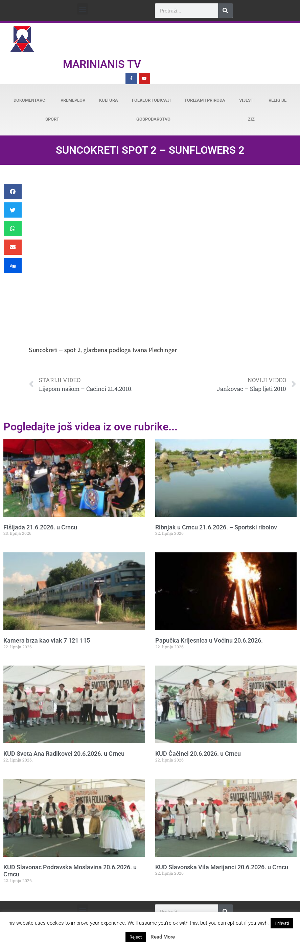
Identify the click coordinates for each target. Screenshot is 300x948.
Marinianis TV (102, 64)
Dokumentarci (30, 100)
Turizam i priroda (204, 100)
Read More (163, 937)
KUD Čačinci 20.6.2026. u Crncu (198, 753)
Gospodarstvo (153, 119)
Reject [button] (136, 937)
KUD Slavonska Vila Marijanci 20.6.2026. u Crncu (221, 867)
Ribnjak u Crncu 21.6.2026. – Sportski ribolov (216, 527)
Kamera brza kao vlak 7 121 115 (46, 640)
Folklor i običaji (151, 100)
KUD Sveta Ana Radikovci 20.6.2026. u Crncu (63, 753)
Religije (277, 100)
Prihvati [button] (282, 923)
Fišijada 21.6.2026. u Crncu (40, 527)
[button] (82, 9)
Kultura (108, 100)
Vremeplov (73, 100)
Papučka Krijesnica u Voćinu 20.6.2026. (209, 640)
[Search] (225, 10)
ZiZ (251, 119)
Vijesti (247, 100)
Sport (52, 119)
